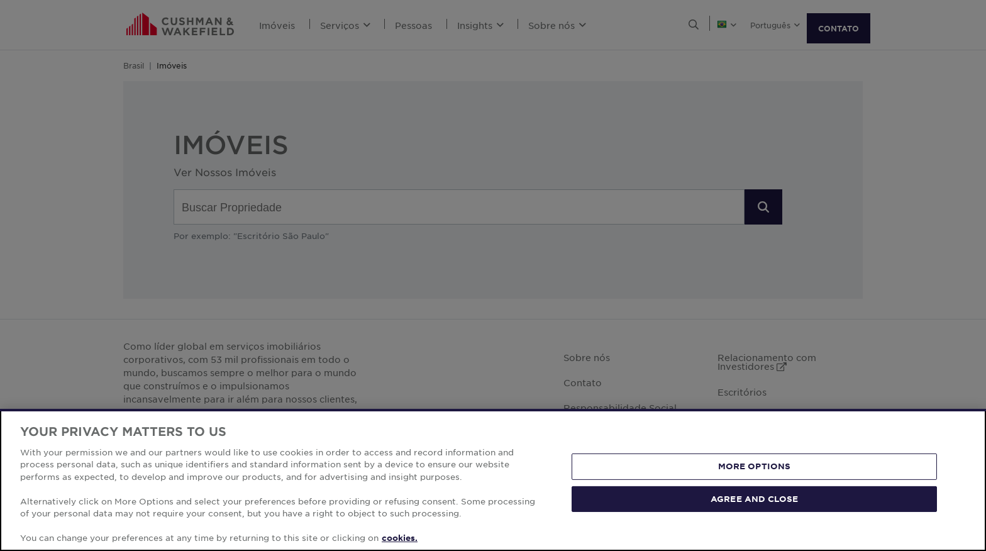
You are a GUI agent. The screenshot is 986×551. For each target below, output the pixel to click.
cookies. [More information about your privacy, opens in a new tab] (400, 538)
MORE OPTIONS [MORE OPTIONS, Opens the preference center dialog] (754, 466)
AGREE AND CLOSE (754, 498)
